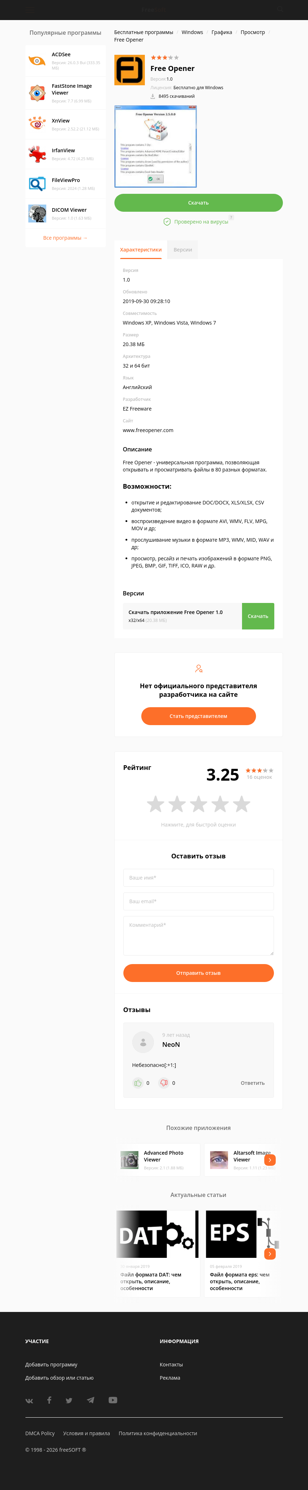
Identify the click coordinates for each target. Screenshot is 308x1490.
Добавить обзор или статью (59, 1377)
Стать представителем (198, 716)
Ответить (253, 1082)
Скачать (198, 202)
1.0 (162, 79)
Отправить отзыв (198, 972)
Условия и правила (86, 1433)
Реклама (170, 1377)
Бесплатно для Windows (198, 88)
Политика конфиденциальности (158, 1433)
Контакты (171, 1364)
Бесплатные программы (144, 32)
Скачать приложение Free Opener (176, 612)
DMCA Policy (40, 1433)
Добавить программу (51, 1364)
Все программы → (65, 237)
